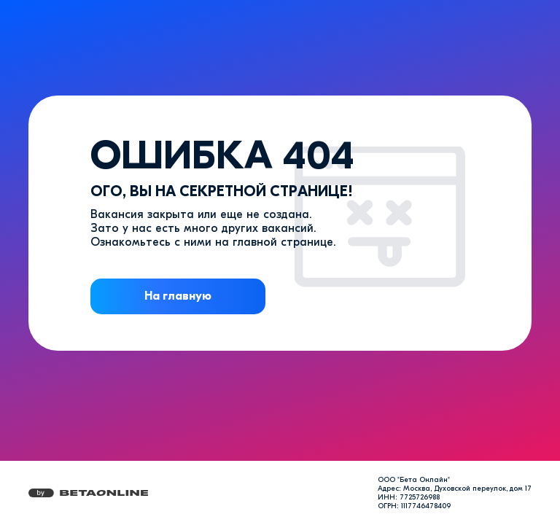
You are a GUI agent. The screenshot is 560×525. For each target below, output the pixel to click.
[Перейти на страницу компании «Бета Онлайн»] (88, 493)
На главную (177, 296)
